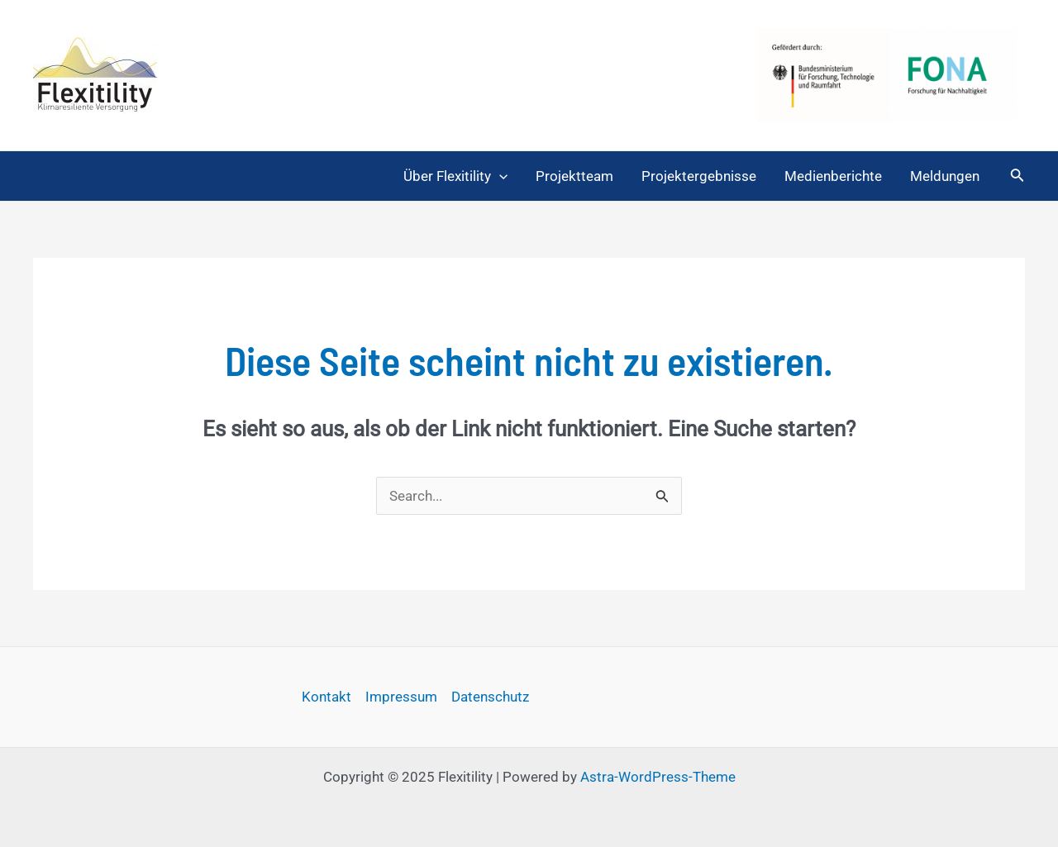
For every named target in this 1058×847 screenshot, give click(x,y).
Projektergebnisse (698, 176)
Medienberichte (833, 176)
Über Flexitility (455, 176)
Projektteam (574, 176)
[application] (499, 176)
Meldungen (944, 176)
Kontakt (326, 696)
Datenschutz (490, 696)
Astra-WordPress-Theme (658, 776)
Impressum (401, 696)
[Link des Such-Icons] (1017, 176)
